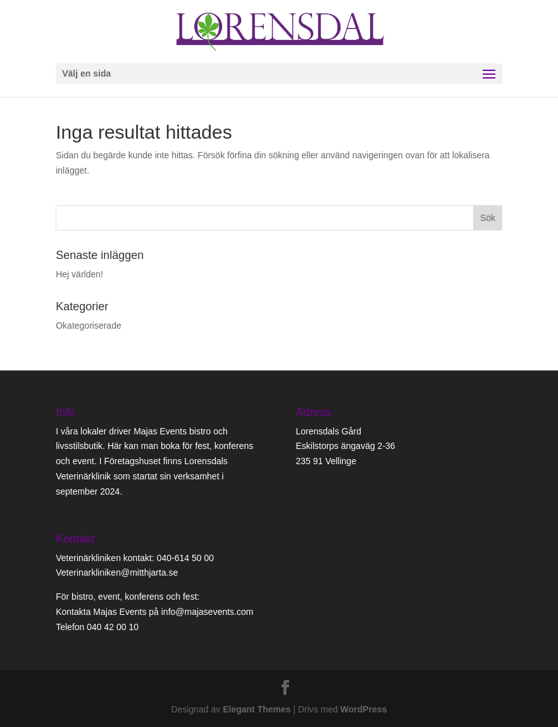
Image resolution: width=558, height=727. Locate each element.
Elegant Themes (256, 709)
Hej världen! (79, 274)
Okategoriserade (88, 325)
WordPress (363, 709)
